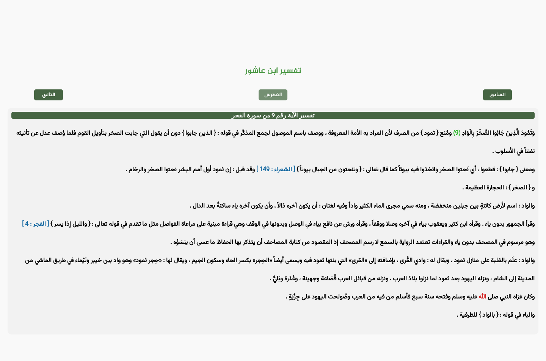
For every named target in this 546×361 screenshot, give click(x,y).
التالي (48, 95)
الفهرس (273, 95)
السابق (498, 95)
